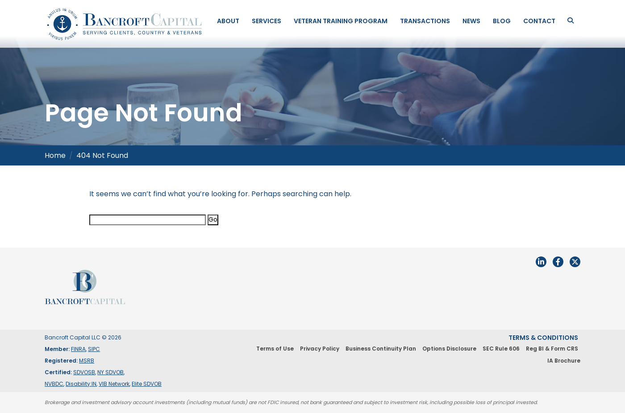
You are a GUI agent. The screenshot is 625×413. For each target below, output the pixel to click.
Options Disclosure (449, 348)
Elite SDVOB (147, 384)
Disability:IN (81, 384)
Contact (539, 21)
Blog (502, 21)
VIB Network (114, 384)
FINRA (78, 349)
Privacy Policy (319, 348)
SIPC (94, 349)
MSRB (86, 360)
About (228, 21)
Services (266, 21)
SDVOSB (84, 372)
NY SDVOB (110, 372)
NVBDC (54, 384)
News (471, 21)
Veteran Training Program (341, 21)
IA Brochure (563, 360)
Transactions (425, 21)
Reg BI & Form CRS (552, 348)
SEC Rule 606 (501, 348)
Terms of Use (275, 348)
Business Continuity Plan (381, 348)
